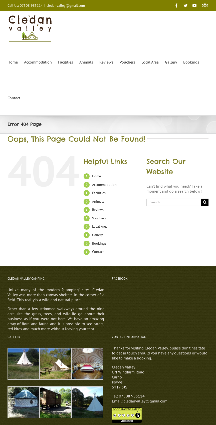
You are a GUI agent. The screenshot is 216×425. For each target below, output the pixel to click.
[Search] (204, 202)
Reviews (98, 209)
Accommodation (104, 184)
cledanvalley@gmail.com (66, 5)
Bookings (99, 243)
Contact (98, 251)
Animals (98, 201)
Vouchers (99, 218)
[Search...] (173, 202)
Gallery (97, 235)
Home (96, 176)
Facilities (99, 193)
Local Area (100, 226)
